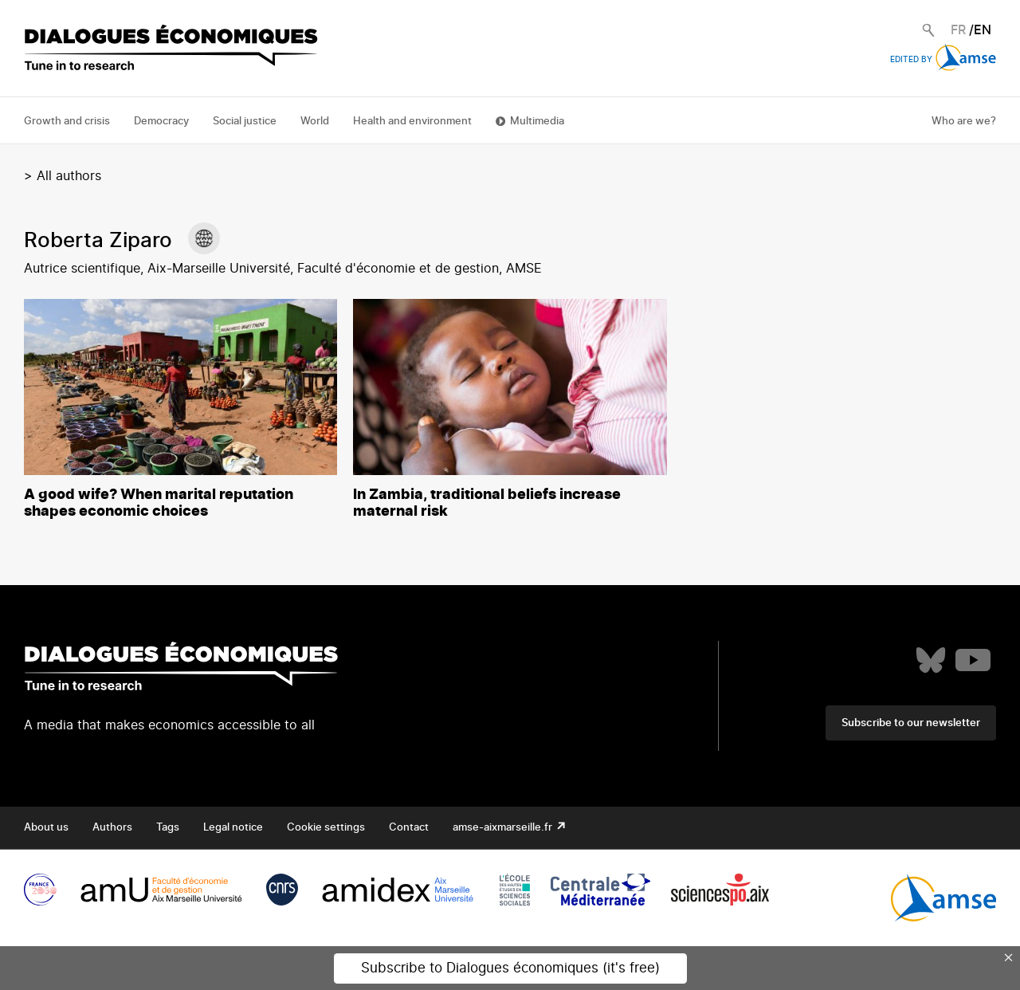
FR (958, 30)
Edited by (943, 60)
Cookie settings (326, 828)
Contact (409, 828)
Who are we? (964, 121)
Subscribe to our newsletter (911, 723)
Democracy (161, 121)
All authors (69, 176)
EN (982, 30)
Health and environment (412, 121)
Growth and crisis (67, 121)
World (314, 121)
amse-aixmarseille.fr (504, 828)
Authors (112, 828)
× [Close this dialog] (1008, 957)
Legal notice (233, 828)
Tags (167, 828)
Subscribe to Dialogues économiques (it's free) (510, 968)
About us (46, 828)
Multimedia (537, 121)
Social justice (245, 121)
